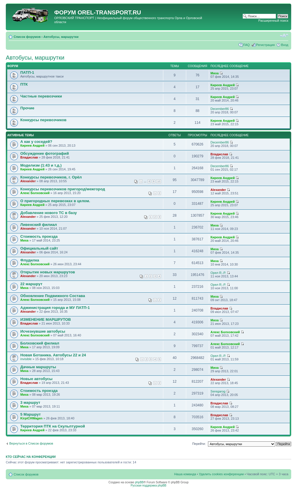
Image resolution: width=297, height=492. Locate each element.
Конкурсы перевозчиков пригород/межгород (62, 189)
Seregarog (218, 391)
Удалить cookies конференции (221, 474)
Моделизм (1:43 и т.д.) (40, 165)
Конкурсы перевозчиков (43, 120)
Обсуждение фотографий (44, 153)
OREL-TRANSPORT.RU (109, 12)
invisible (26, 359)
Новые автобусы (36, 379)
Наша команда (185, 474)
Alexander (28, 181)
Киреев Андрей (223, 85)
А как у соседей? (36, 141)
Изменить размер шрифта (284, 35)
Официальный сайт (39, 248)
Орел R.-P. (218, 272)
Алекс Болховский (35, 193)
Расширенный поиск (273, 20)
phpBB (139, 482)
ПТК (24, 84)
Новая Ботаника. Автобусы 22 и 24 (53, 355)
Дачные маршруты (38, 367)
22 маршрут (31, 284)
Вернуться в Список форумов (31, 443)
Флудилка (29, 260)
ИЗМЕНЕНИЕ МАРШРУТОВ (45, 319)
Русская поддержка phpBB (148, 485)
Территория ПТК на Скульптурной (52, 426)
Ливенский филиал (38, 224)
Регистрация (265, 45)
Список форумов (27, 36)
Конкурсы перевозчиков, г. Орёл (51, 177)
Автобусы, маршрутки (61, 36)
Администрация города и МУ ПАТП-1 (55, 307)
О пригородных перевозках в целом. (55, 201)
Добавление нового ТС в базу (48, 213)
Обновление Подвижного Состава (52, 296)
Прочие (27, 108)
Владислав (29, 157)
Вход (284, 45)
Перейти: (199, 443)
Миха (215, 73)
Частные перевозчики (41, 96)
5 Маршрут (30, 414)
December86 (220, 108)
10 (158, 181)
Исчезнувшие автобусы (42, 331)
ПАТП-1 (27, 72)
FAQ (246, 45)
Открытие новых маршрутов (47, 272)
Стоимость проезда (39, 236)
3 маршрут (30, 402)
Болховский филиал (39, 343)
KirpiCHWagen (31, 418)
